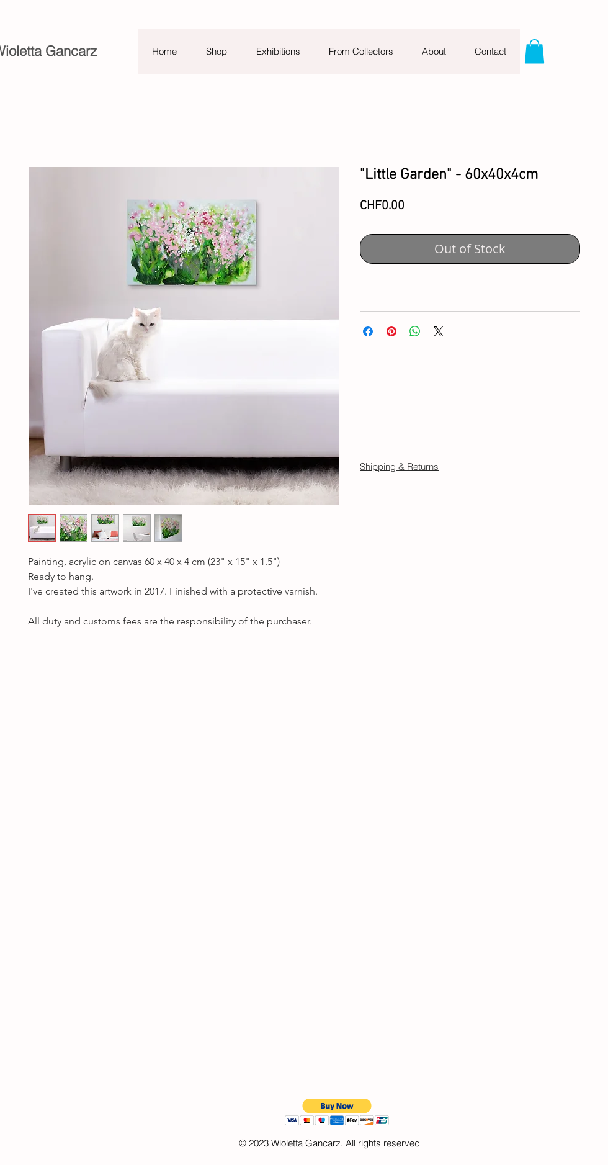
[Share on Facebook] (367, 331)
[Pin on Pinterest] (391, 331)
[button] (534, 51)
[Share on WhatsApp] (415, 331)
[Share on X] (438, 331)
